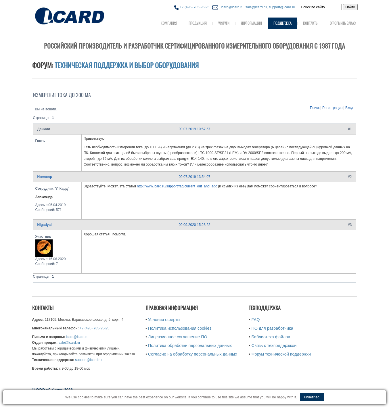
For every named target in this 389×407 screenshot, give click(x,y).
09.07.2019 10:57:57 (194, 129)
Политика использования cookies (180, 328)
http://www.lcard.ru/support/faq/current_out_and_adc (177, 186)
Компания (169, 23)
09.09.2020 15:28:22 (194, 225)
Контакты (310, 23)
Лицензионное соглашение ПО (177, 337)
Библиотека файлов (271, 337)
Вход (349, 108)
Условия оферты (164, 319)
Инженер (44, 177)
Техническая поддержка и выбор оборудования (127, 65)
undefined (311, 397)
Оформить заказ (343, 23)
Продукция (198, 23)
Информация (251, 23)
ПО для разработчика (272, 328)
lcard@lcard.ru (231, 7)
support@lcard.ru (282, 7)
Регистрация (332, 108)
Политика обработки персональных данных (190, 345)
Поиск (314, 108)
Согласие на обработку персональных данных (192, 354)
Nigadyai (44, 225)
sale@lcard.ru (256, 7)
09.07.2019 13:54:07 (194, 177)
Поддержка (282, 23)
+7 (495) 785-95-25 (191, 7)
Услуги (223, 23)
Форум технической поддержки (281, 354)
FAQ (256, 319)
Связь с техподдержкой (274, 345)
